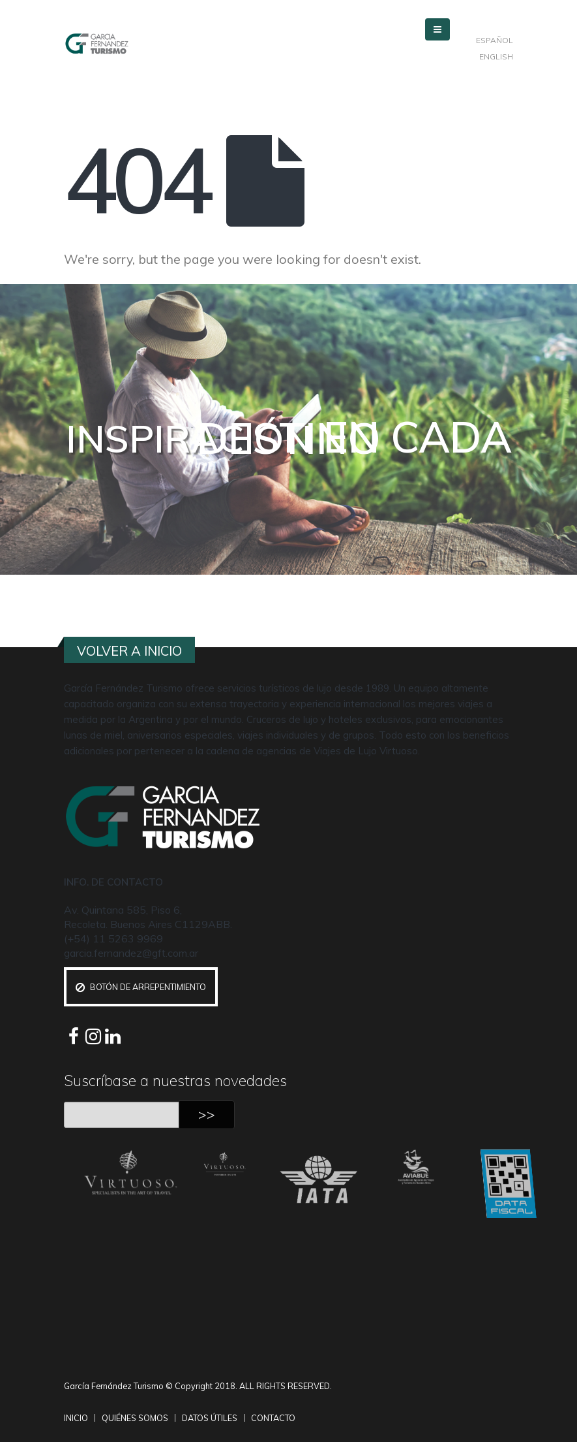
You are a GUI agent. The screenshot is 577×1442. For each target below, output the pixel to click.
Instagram (93, 1036)
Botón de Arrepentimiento (141, 987)
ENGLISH (496, 56)
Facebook (73, 1036)
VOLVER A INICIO (129, 651)
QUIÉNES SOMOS (135, 1418)
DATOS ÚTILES (209, 1418)
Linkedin (112, 1036)
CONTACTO (273, 1418)
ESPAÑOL (494, 40)
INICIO (76, 1418)
